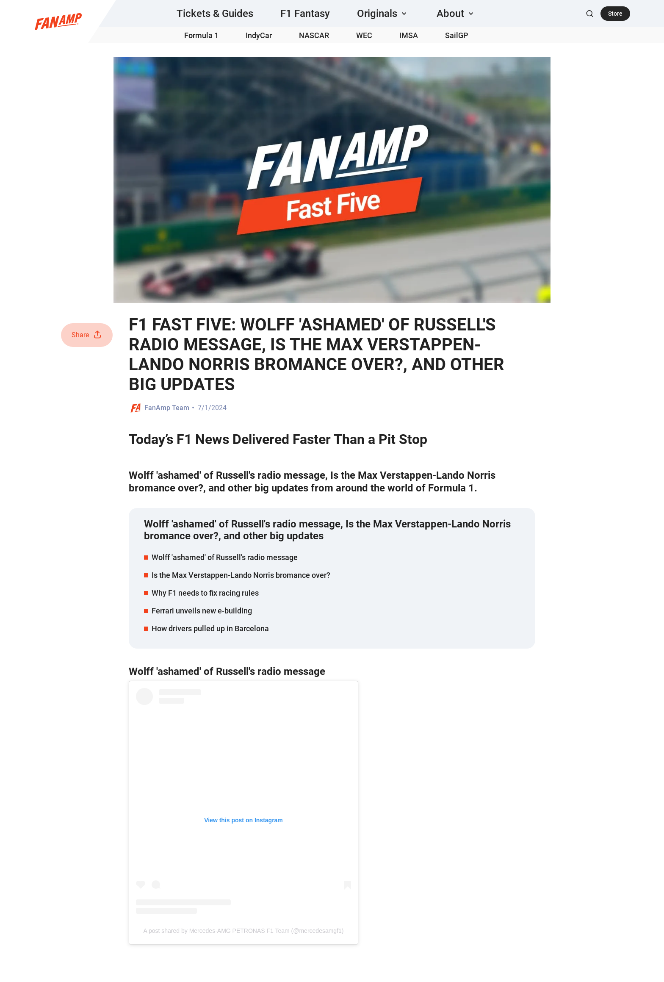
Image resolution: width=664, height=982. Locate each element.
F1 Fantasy (305, 13)
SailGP (456, 35)
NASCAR (314, 35)
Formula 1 (201, 35)
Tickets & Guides (215, 13)
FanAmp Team (166, 408)
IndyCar (259, 35)
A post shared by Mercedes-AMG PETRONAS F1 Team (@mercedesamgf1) (243, 930)
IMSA (408, 35)
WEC (364, 35)
